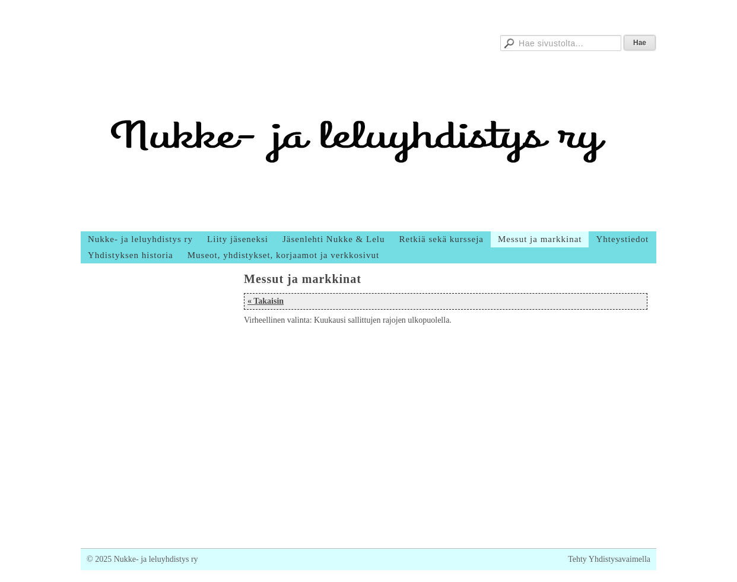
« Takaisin (265, 301)
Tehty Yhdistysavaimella (609, 559)
